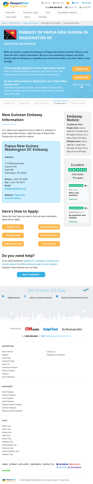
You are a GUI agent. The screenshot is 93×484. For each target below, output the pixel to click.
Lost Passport (7, 398)
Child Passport (8, 401)
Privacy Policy (64, 480)
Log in (46, 3)
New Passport (7, 392)
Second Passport (9, 408)
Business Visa (82, 77)
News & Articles (8, 371)
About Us (6, 364)
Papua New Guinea (30, 23)
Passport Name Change (12, 404)
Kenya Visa (6, 439)
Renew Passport (9, 395)
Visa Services (15, 23)
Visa (48, 12)
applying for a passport (34, 261)
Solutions (11, 17)
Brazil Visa (6, 426)
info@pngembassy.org (15, 189)
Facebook (63, 464)
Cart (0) (58, 3)
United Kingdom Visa (10, 451)
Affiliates (23, 464)
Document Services (67, 12)
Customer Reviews (9, 367)
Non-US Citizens (78, 103)
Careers (5, 374)
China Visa (6, 429)
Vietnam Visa (7, 454)
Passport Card (30, 12)
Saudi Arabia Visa (9, 445)
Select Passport (31, 274)
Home (4, 23)
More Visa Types (42, 103)
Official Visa (49, 243)
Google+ (75, 464)
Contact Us (48, 464)
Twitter (62, 467)
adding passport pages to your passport (38, 264)
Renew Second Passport (12, 411)
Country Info (60, 103)
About (27, 17)
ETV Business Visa (49, 227)
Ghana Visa (7, 432)
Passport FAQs (8, 361)
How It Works (7, 352)
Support (85, 7)
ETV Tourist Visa (49, 235)
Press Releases (8, 377)
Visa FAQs (6, 358)
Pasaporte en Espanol (55, 355)
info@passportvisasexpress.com (56, 336)
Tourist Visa (81, 69)
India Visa (6, 435)
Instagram (74, 467)
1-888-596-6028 (31, 336)
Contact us (50, 352)
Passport (10, 12)
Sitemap (13, 464)
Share (86, 3)
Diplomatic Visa (12, 243)
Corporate (35, 464)
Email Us (71, 7)
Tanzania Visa (7, 448)
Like (75, 3)
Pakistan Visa (7, 442)
